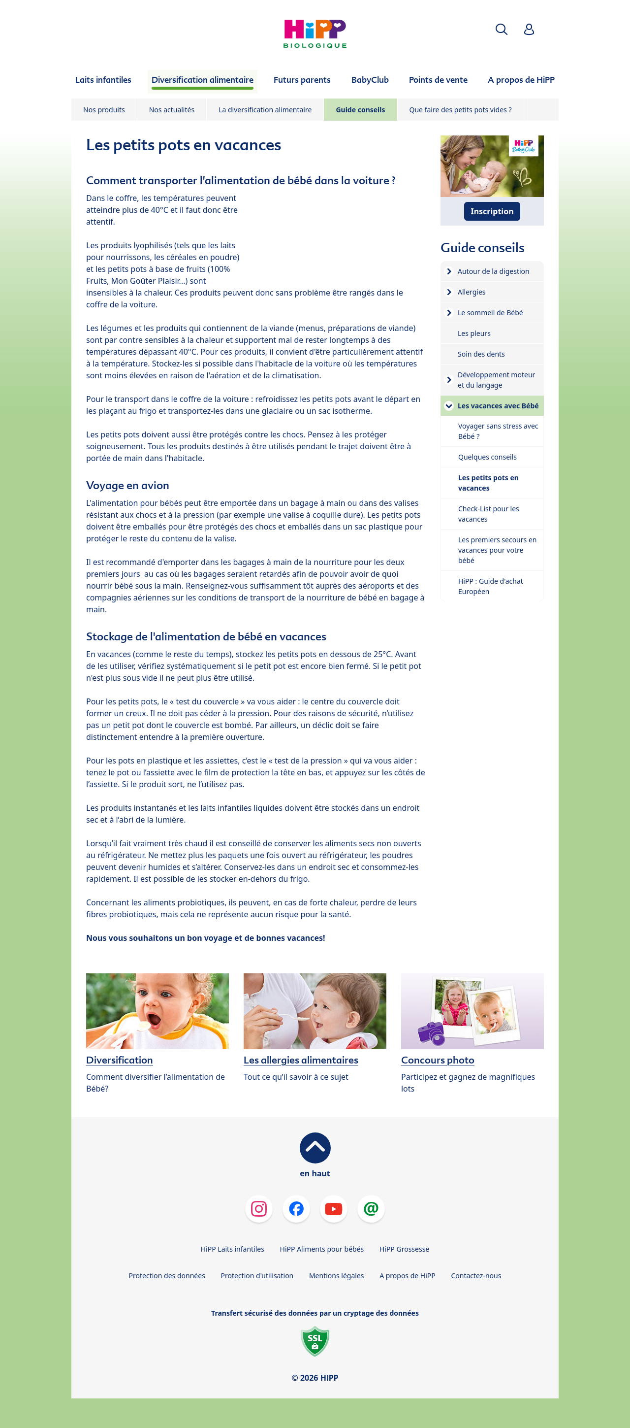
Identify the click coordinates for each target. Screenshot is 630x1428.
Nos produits (104, 109)
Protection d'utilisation (256, 1275)
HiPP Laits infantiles (232, 1249)
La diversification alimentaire (265, 109)
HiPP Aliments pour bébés (322, 1249)
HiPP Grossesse (404, 1249)
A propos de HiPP (407, 1275)
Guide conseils (360, 109)
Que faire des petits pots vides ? (461, 109)
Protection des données (167, 1275)
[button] (501, 29)
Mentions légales (336, 1275)
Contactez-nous (476, 1275)
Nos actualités (171, 109)
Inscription (492, 211)
